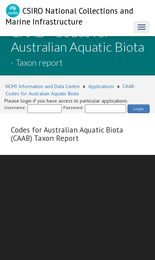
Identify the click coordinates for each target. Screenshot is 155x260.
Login (138, 108)
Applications (101, 86)
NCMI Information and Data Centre (42, 86)
